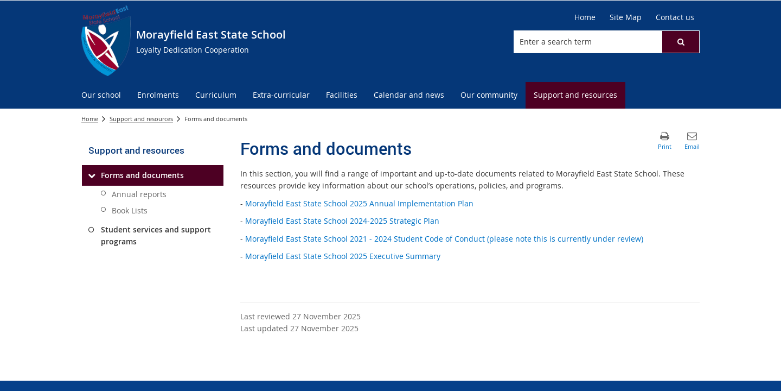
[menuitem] (101, 95)
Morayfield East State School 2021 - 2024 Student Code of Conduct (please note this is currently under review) (444, 239)
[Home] (585, 17)
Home (89, 119)
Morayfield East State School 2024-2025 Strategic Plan (342, 221)
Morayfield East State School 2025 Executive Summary (342, 256)
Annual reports (139, 194)
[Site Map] (625, 17)
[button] (680, 42)
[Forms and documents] (91, 175)
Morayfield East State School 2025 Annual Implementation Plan (359, 203)
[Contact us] (675, 17)
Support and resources (141, 119)
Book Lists (130, 210)
